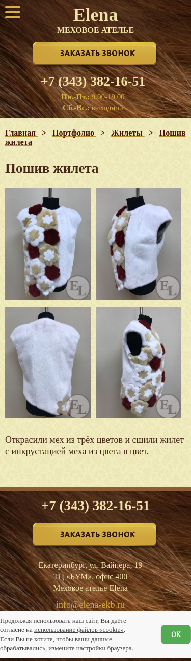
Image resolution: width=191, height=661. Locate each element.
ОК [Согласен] (176, 634)
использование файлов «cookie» (79, 629)
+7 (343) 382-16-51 (93, 81)
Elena (95, 19)
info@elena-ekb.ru (90, 605)
